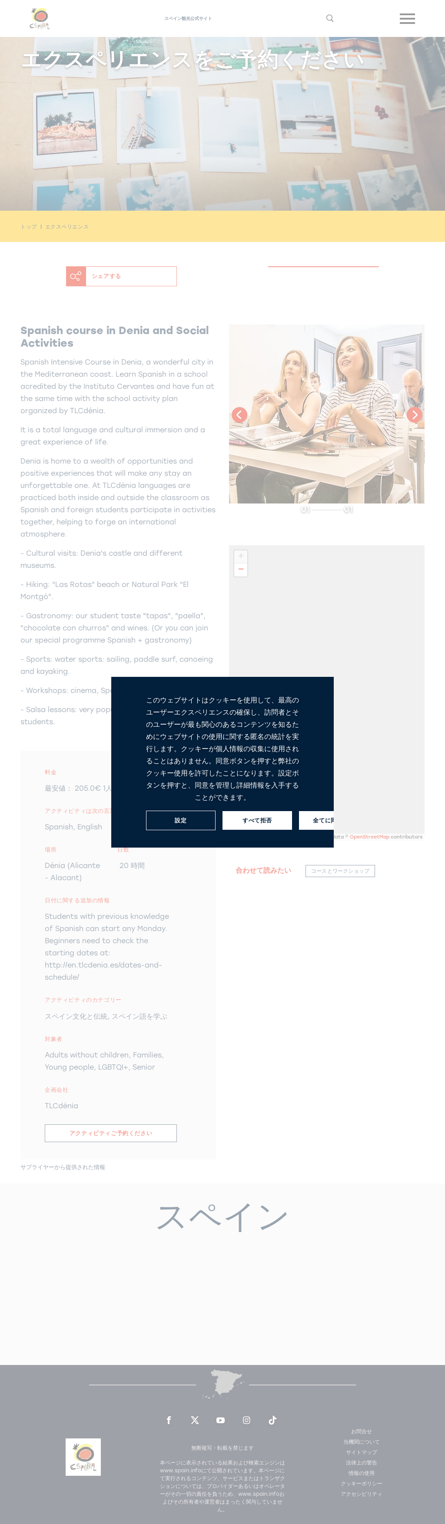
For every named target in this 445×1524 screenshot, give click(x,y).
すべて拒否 (257, 820)
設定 (180, 820)
